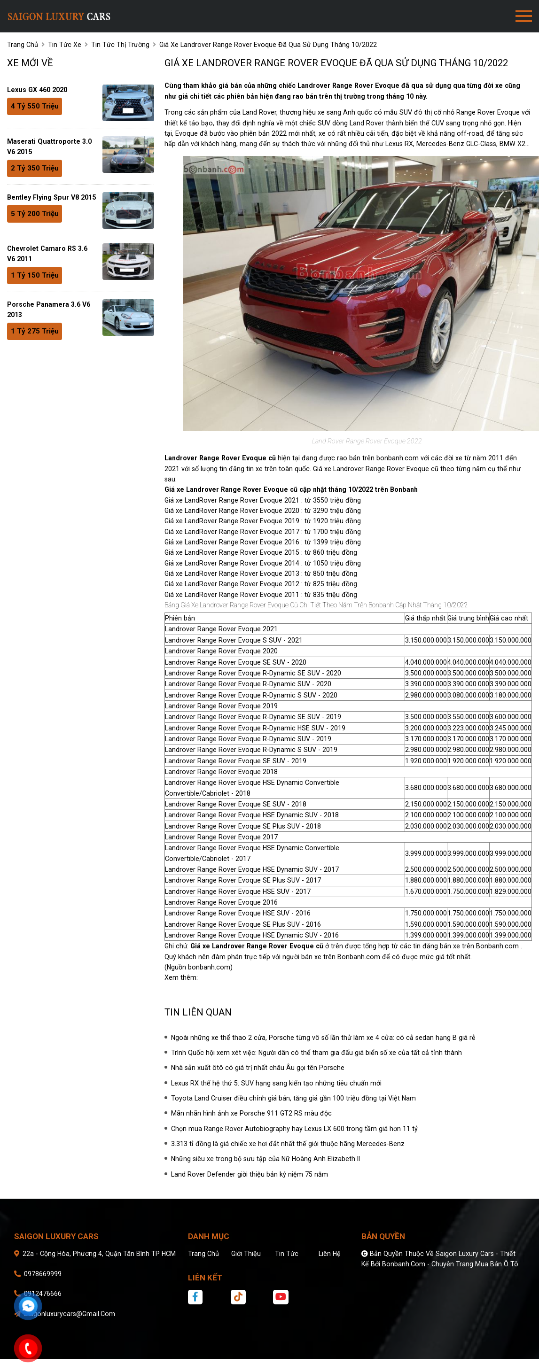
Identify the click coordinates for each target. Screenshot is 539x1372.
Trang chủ (203, 1253)
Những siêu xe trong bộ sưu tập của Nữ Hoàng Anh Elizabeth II (265, 1159)
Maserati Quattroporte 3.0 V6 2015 (49, 146)
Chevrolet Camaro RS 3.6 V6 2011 (47, 254)
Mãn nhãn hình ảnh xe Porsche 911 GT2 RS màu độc (251, 1113)
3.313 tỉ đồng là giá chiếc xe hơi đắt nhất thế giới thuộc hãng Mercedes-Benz (288, 1143)
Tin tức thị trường (120, 44)
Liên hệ (330, 1253)
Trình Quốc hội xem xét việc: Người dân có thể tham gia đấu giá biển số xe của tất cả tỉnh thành (316, 1052)
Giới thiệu (246, 1253)
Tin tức (286, 1253)
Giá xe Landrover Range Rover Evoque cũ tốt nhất (275, 977)
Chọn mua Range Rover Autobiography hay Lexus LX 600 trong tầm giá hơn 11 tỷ (294, 1128)
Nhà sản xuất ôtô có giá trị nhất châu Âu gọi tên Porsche (257, 1067)
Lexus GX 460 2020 (37, 89)
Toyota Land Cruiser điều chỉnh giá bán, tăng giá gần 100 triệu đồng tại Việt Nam (293, 1098)
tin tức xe (64, 44)
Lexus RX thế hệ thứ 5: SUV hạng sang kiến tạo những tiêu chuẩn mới (276, 1083)
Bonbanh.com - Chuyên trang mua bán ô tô (450, 1264)
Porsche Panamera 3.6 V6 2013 (48, 309)
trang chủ (22, 44)
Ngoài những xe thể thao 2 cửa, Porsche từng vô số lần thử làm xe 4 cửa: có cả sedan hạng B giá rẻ (323, 1037)
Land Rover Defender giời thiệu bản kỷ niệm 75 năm (249, 1174)
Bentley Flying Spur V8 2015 (51, 197)
